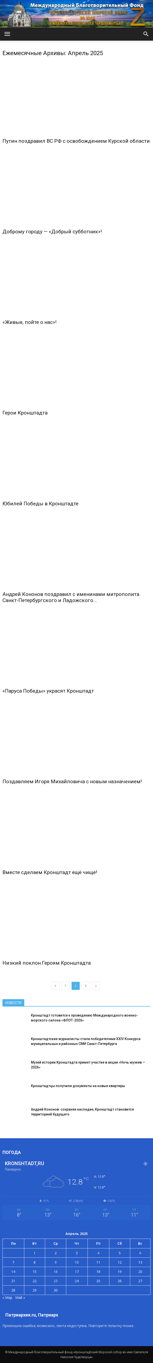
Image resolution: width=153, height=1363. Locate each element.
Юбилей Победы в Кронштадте (40, 504)
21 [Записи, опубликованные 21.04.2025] (13, 1281)
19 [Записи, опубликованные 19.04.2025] (120, 1271)
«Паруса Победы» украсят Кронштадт (48, 691)
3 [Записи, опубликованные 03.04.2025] (77, 1253)
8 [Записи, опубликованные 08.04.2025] (35, 1262)
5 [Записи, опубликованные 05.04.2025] (120, 1253)
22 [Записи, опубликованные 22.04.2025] (35, 1281)
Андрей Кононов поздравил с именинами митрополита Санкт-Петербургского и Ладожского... (70, 597)
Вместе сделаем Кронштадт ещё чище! (49, 872)
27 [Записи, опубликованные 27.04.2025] (140, 1281)
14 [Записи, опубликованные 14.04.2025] (13, 1271)
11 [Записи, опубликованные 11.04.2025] (98, 1262)
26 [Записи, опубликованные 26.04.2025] (120, 1281)
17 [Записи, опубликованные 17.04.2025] (77, 1271)
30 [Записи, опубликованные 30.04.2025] (56, 1290)
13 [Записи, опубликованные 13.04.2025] (140, 1262)
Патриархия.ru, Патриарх (31, 1314)
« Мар (7, 1297)
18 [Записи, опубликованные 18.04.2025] (98, 1271)
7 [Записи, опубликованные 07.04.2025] (13, 1262)
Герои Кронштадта (25, 413)
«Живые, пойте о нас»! (29, 322)
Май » (20, 1297)
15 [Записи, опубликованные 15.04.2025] (35, 1271)
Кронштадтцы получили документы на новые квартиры (78, 1086)
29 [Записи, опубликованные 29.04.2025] (35, 1290)
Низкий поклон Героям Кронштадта (46, 963)
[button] (146, 34)
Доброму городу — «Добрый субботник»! (52, 232)
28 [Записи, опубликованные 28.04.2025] (13, 1290)
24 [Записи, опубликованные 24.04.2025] (77, 1281)
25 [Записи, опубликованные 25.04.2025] (98, 1281)
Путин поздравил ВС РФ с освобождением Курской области (76, 141)
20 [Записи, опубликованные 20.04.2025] (140, 1271)
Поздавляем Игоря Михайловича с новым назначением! (72, 781)
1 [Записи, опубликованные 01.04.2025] (35, 1253)
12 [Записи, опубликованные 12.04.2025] (120, 1262)
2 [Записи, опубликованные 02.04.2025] (56, 1253)
